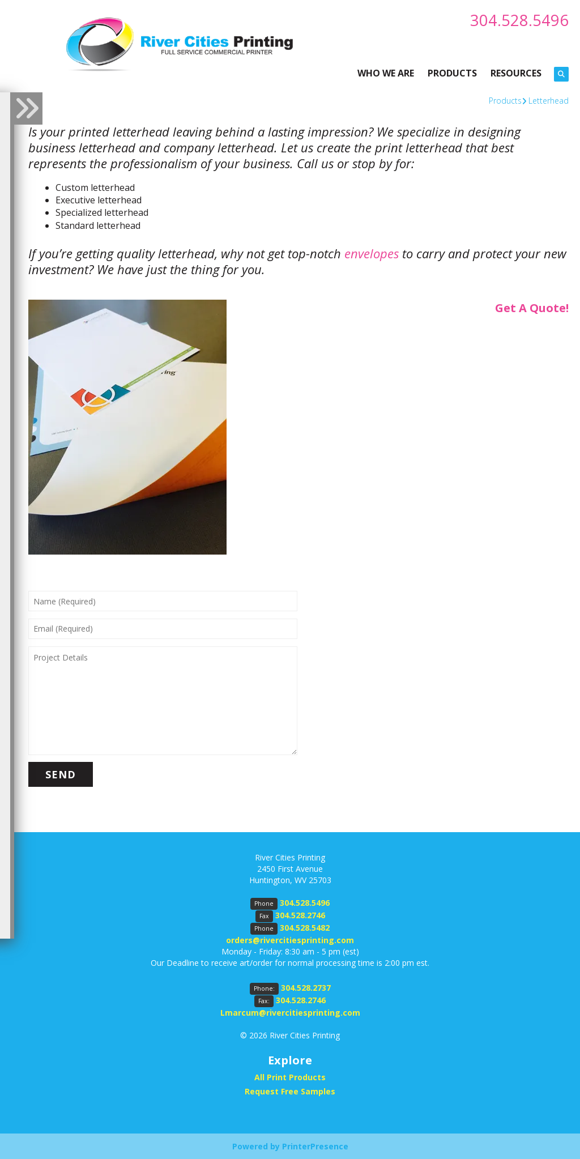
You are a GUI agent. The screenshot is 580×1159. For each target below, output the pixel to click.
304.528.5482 (305, 927)
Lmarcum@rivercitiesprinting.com (290, 1012)
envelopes (371, 253)
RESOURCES (516, 72)
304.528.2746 (300, 915)
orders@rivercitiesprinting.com (290, 940)
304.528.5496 (519, 20)
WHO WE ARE (385, 72)
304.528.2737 (306, 987)
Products (505, 100)
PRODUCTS (452, 72)
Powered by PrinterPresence (290, 1145)
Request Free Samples (290, 1090)
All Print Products (290, 1076)
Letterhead (548, 100)
